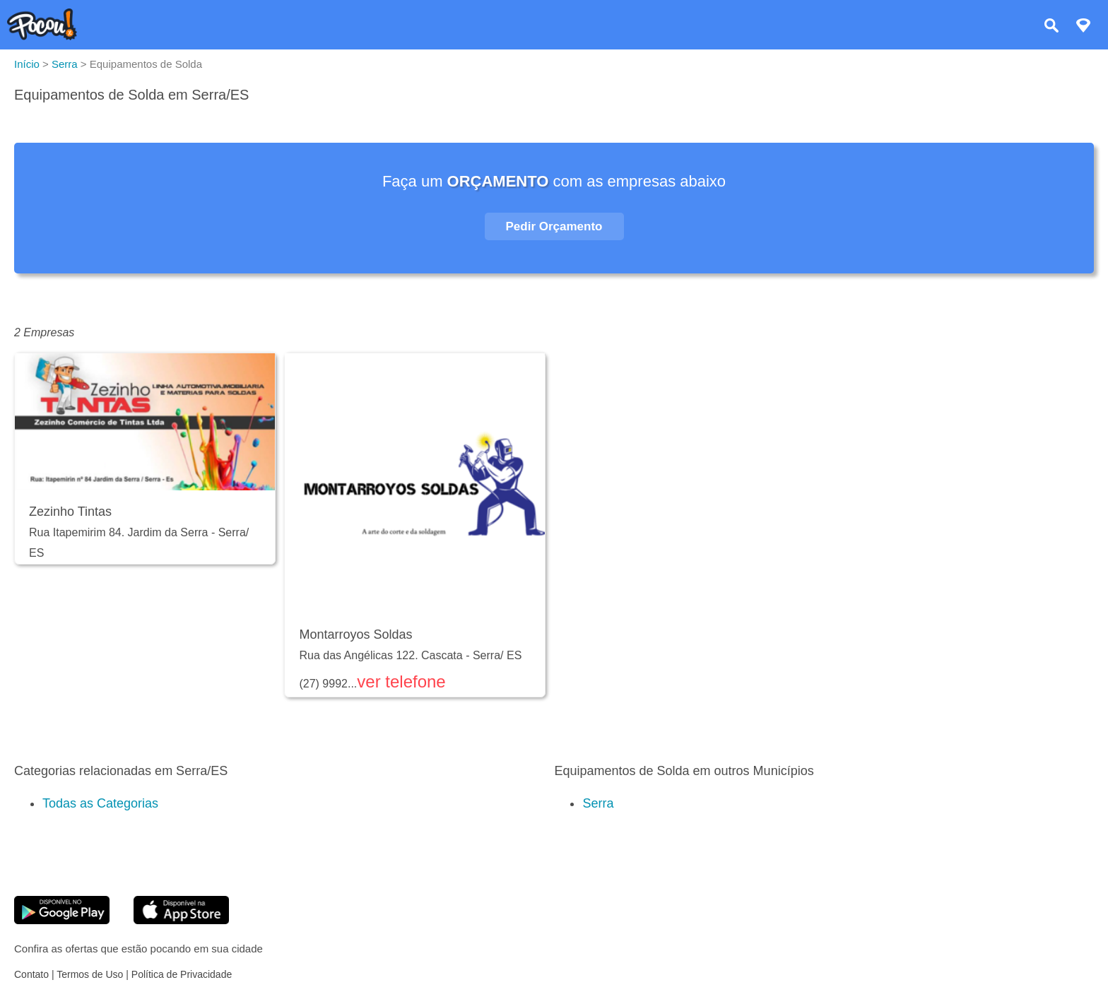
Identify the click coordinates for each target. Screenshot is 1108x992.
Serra (597, 803)
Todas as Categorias (100, 803)
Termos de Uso (90, 974)
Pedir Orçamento (554, 226)
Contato (31, 974)
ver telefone (401, 681)
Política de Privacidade (181, 974)
